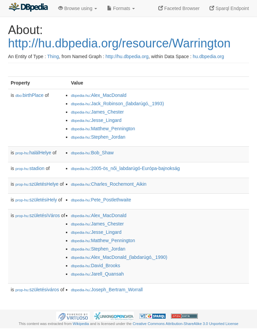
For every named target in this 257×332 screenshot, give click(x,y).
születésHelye (37, 184)
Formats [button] (121, 8)
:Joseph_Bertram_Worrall (107, 289)
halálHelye (33, 152)
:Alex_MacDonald (98, 95)
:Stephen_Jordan (98, 137)
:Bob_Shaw (92, 152)
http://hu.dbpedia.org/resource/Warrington (119, 43)
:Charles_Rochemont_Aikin (109, 184)
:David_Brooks (95, 265)
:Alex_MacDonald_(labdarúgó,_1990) (119, 257)
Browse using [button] (77, 8)
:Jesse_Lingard (96, 120)
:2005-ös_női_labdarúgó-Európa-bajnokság (125, 168)
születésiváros (37, 289)
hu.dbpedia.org (208, 56)
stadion (30, 168)
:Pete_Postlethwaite (101, 199)
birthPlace (29, 95)
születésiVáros (37, 215)
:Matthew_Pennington (103, 128)
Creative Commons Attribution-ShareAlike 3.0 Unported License (185, 324)
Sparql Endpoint (229, 8)
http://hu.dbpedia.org (126, 56)
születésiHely (36, 199)
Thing (53, 56)
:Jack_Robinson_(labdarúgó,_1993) (117, 103)
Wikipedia (81, 324)
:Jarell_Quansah (97, 274)
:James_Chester (97, 112)
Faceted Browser (179, 8)
